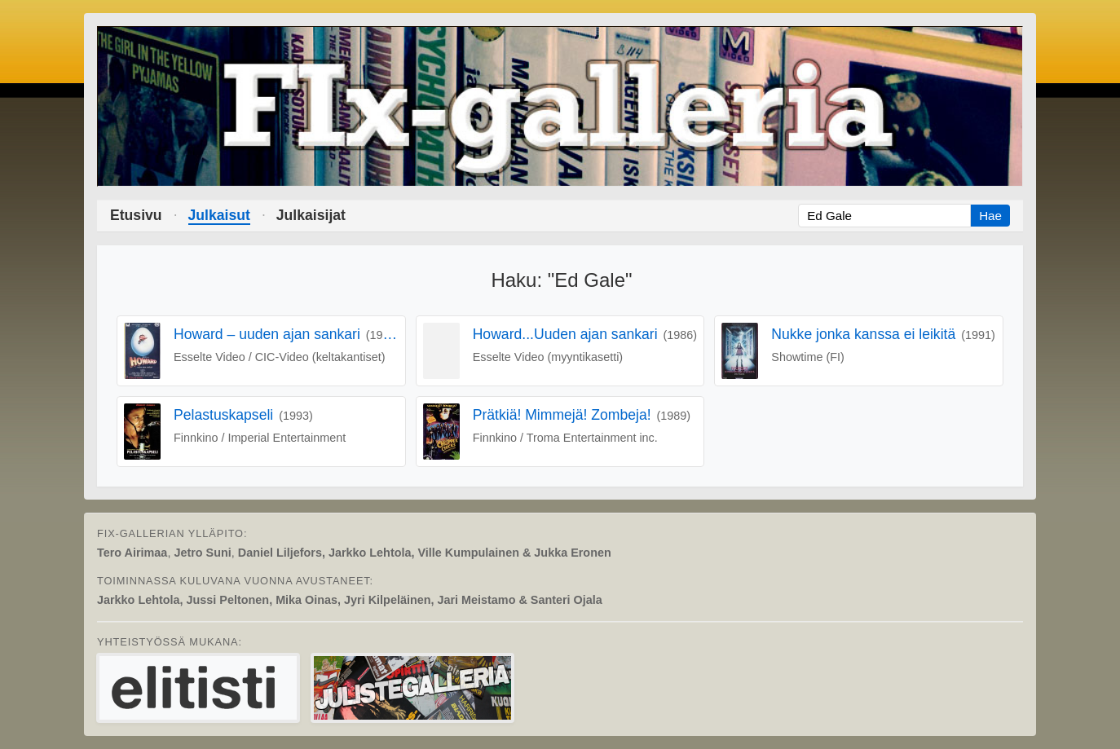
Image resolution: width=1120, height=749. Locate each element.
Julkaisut (219, 215)
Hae (990, 215)
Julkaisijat (311, 215)
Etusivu (136, 215)
